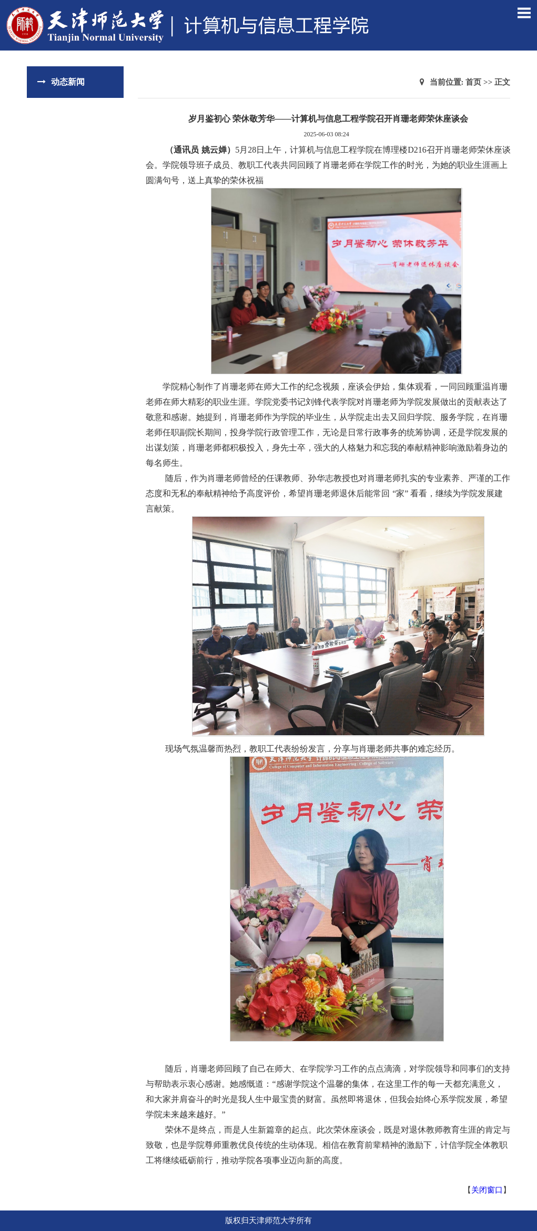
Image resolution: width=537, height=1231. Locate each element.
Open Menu (524, 12)
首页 (473, 82)
